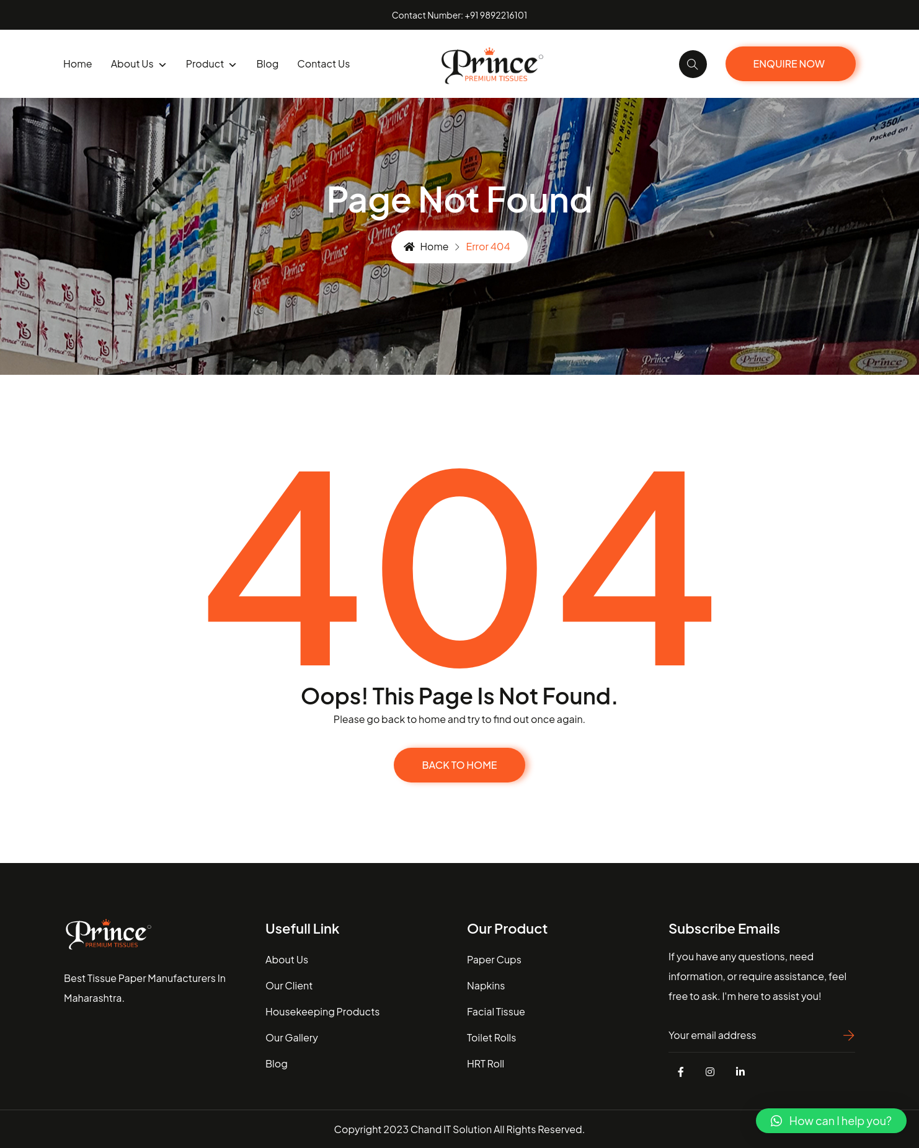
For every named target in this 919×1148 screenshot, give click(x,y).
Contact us (323, 63)
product (212, 64)
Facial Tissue (496, 1010)
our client (289, 984)
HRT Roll (485, 1062)
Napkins (486, 984)
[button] (831, 1120)
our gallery (291, 1036)
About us (139, 64)
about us (286, 958)
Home (77, 63)
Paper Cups (494, 958)
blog (267, 63)
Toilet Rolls (491, 1036)
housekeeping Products (322, 1010)
